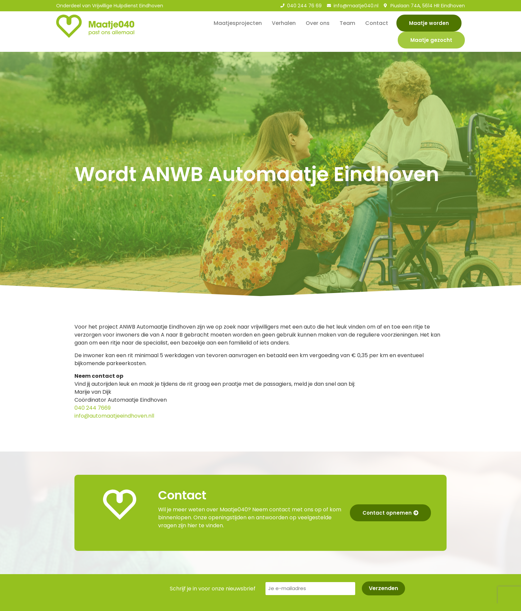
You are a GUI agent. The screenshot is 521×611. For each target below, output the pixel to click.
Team (347, 23)
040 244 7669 (92, 408)
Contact (376, 23)
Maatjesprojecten (238, 23)
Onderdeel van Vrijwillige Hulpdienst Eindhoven (109, 5)
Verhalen (284, 23)
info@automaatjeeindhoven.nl (113, 416)
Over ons (318, 23)
